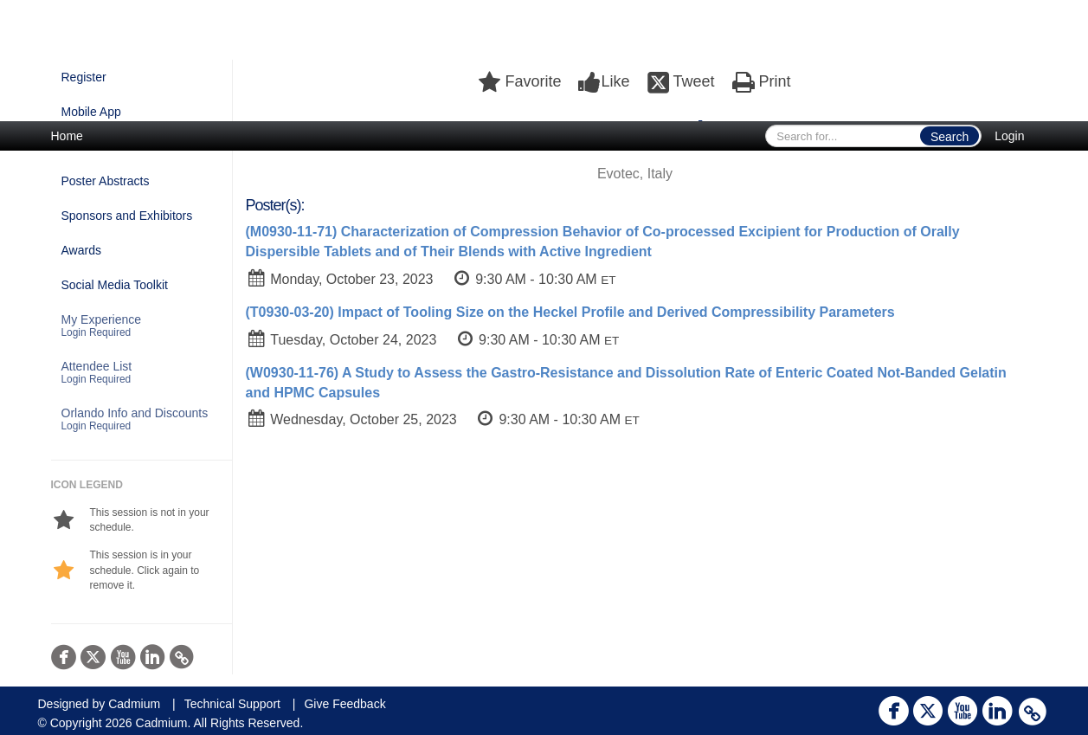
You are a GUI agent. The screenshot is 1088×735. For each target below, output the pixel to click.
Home (67, 136)
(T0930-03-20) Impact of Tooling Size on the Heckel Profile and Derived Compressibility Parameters (570, 312)
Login (1009, 136)
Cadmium (134, 704)
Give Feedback (344, 704)
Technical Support (232, 704)
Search (949, 137)
